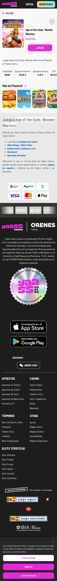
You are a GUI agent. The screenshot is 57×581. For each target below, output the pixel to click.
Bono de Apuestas (10, 440)
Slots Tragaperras (38, 398)
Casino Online (36, 384)
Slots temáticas (13, 448)
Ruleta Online (36, 389)
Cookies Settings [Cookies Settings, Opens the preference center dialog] (28, 561)
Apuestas (8, 378)
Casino (34, 378)
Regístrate (46, 4)
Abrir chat (28, 365)
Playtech (31, 38)
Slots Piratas (8, 459)
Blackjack (34, 408)
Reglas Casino (36, 426)
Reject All (28, 570)
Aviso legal (34, 540)
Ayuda (34, 416)
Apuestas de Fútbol (11, 389)
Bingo (32, 403)
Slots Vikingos (8, 454)
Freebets (6, 436)
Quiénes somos (8, 540)
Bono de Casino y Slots (12, 422)
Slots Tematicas (9, 478)
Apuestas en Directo (11, 384)
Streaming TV (8, 403)
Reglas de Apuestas (39, 440)
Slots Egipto (7, 468)
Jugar (40, 47)
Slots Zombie (8, 473)
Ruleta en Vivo (36, 394)
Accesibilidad (36, 436)
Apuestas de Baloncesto (13, 398)
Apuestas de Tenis (10, 394)
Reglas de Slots (37, 431)
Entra (29, 4)
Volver (8, 13)
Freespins (6, 426)
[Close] (53, 545)
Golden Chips (8, 431)
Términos (8, 416)
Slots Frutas (7, 464)
